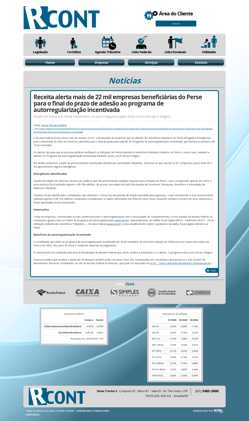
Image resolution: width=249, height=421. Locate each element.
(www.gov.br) (121, 220)
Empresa (101, 62)
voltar (211, 270)
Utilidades (209, 44)
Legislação (40, 44)
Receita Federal (50, 293)
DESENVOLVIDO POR (203, 410)
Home (50, 62)
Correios (198, 293)
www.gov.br (113, 224)
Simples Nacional (124, 293)
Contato (201, 62)
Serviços (151, 62)
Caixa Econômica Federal (87, 293)
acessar (176, 23)
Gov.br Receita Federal (54, 125)
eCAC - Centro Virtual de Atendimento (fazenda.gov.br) (180, 263)
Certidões (74, 44)
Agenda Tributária (108, 44)
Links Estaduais (175, 44)
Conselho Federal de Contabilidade (161, 293)
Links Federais (141, 44)
